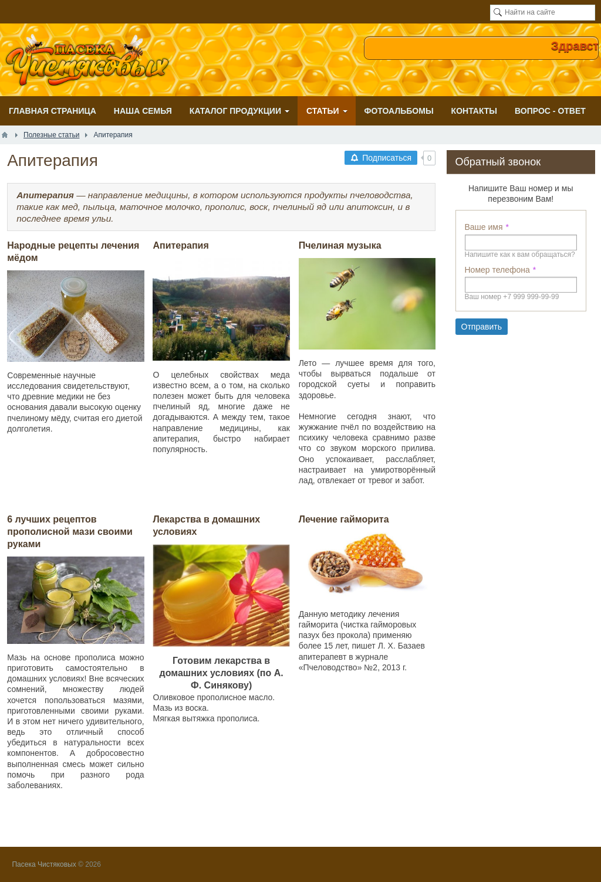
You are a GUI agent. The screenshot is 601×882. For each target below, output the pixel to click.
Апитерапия (180, 245)
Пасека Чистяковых (44, 864)
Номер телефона (497, 269)
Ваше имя (484, 227)
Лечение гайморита (344, 519)
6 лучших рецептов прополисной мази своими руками (70, 531)
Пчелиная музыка (340, 245)
